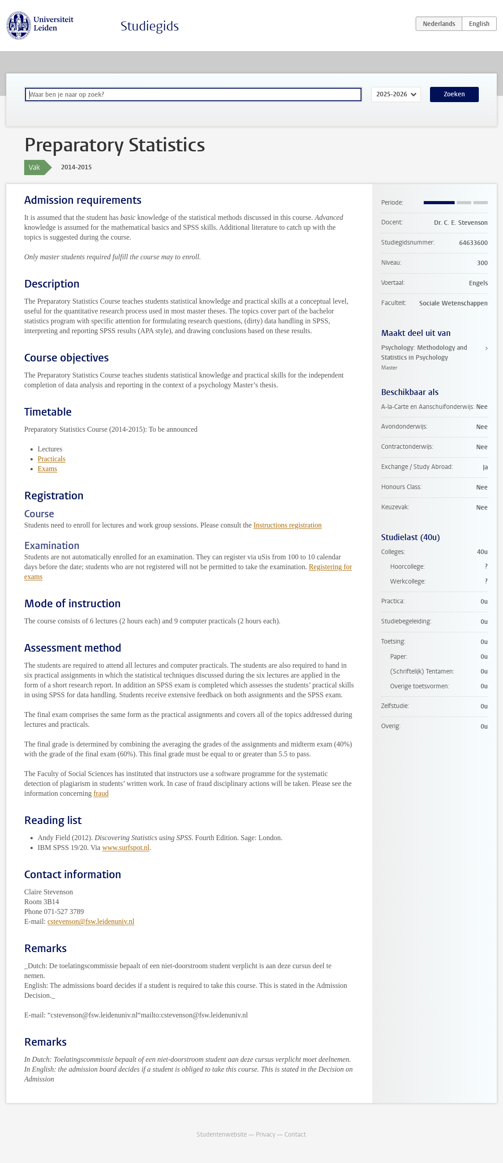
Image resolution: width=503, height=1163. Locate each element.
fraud (101, 793)
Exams (47, 468)
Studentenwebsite (222, 1134)
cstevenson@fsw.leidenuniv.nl (90, 921)
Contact (295, 1134)
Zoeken (454, 94)
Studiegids (149, 26)
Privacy (265, 1134)
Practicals (51, 459)
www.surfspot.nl (126, 847)
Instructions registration (288, 525)
